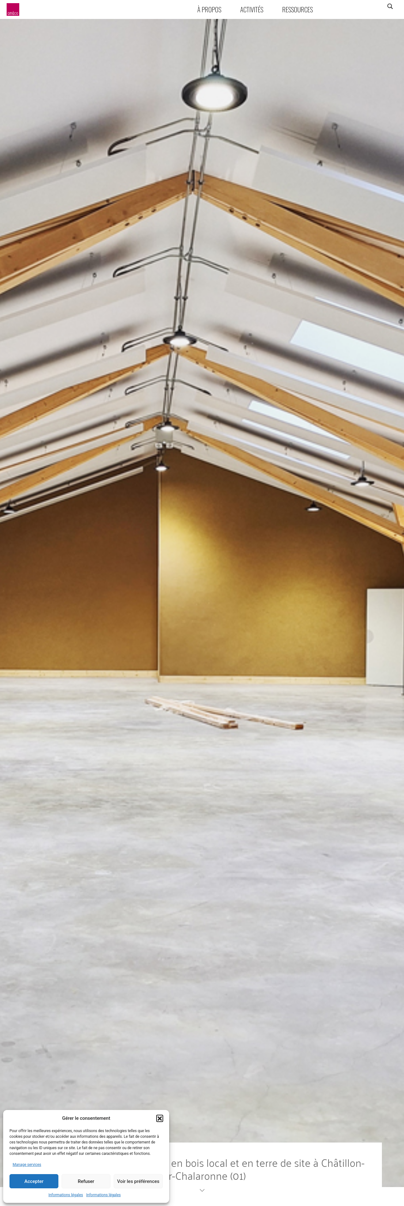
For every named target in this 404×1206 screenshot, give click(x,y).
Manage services (27, 1164)
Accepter (33, 1181)
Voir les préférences (138, 1181)
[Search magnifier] (390, 6)
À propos (209, 9)
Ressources (297, 9)
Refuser (86, 1181)
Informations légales (65, 1195)
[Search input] (365, 6)
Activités (251, 9)
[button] (160, 1118)
